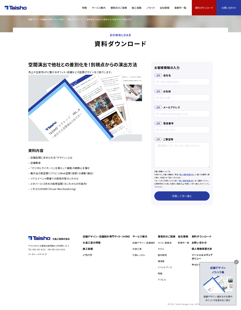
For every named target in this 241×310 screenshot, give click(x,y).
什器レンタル (138, 255)
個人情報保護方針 (187, 174)
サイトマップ (198, 265)
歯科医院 (162, 255)
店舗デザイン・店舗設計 (143, 242)
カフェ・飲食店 (165, 242)
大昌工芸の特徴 (92, 242)
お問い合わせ (229, 8)
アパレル (162, 279)
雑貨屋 (161, 261)
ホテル (161, 248)
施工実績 (136, 8)
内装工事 (137, 248)
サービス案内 (99, 8)
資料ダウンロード (204, 8)
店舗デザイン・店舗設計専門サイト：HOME (46, 19)
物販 (160, 273)
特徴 (84, 8)
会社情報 (164, 8)
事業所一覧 (180, 8)
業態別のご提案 (119, 8)
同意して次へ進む (182, 196)
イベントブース (165, 267)
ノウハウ (150, 8)
